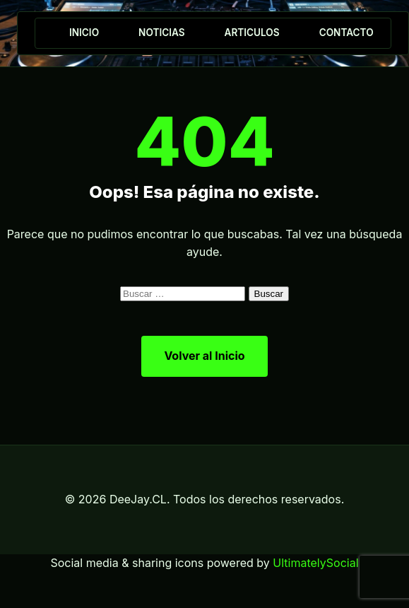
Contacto (346, 32)
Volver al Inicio (204, 356)
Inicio (84, 32)
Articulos (252, 32)
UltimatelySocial (315, 563)
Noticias (161, 32)
